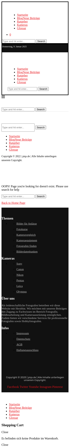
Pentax (20, 280)
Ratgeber (22, 21)
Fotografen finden (26, 245)
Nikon (20, 274)
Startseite (22, 14)
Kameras (22, 24)
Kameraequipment (26, 240)
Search (41, 41)
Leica (19, 286)
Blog (28, 18)
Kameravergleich (26, 234)
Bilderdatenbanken (27, 251)
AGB (19, 344)
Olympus (21, 291)
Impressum (22, 333)
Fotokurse (22, 229)
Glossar (21, 28)
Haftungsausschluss (27, 350)
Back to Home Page (13, 202)
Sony (19, 263)
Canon (20, 269)
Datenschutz (23, 338)
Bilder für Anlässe (26, 223)
